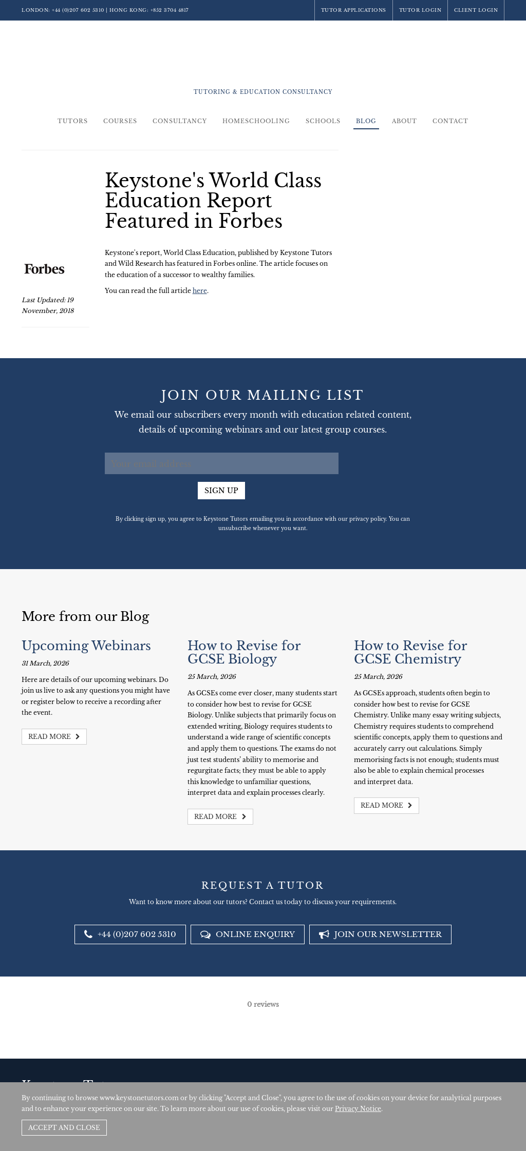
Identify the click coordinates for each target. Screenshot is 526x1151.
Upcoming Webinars (86, 645)
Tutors (73, 121)
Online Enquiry (247, 934)
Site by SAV (475, 1073)
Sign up (221, 490)
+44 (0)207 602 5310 (78, 10)
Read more (54, 736)
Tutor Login (420, 10)
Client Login (476, 10)
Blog (366, 121)
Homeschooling (256, 121)
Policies (442, 1073)
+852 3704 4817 (170, 10)
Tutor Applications (353, 10)
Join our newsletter (380, 934)
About (404, 121)
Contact (450, 121)
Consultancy (180, 121)
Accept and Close (64, 1128)
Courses (120, 121)
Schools (323, 121)
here (200, 291)
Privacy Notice (358, 1109)
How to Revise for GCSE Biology (243, 652)
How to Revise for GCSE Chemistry (410, 652)
